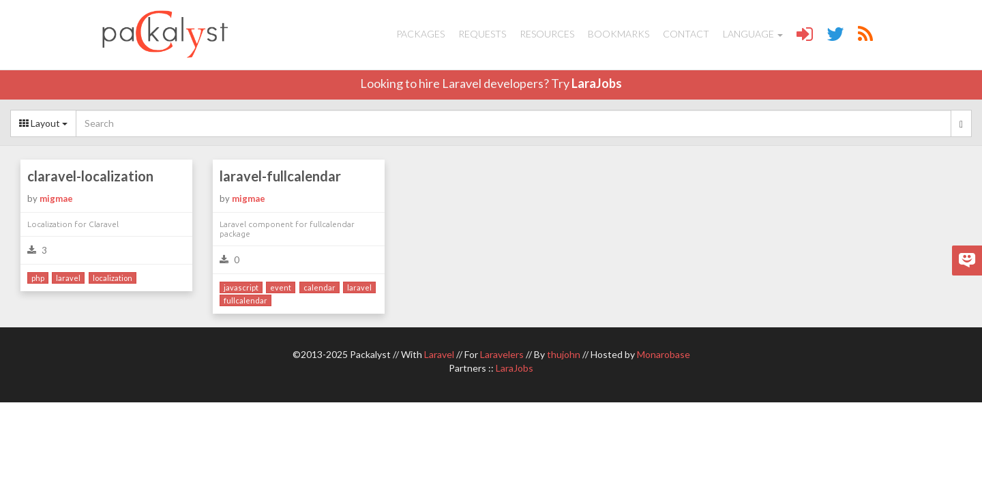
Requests (482, 34)
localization (112, 277)
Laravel (439, 354)
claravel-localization (90, 176)
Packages (420, 34)
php (37, 277)
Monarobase (663, 354)
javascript (241, 287)
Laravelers (502, 354)
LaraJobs (596, 83)
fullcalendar (245, 300)
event (280, 287)
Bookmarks (618, 34)
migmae (56, 198)
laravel (68, 277)
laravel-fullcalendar (280, 176)
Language (753, 34)
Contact (686, 34)
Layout (43, 123)
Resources (547, 34)
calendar (319, 287)
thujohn (563, 354)
